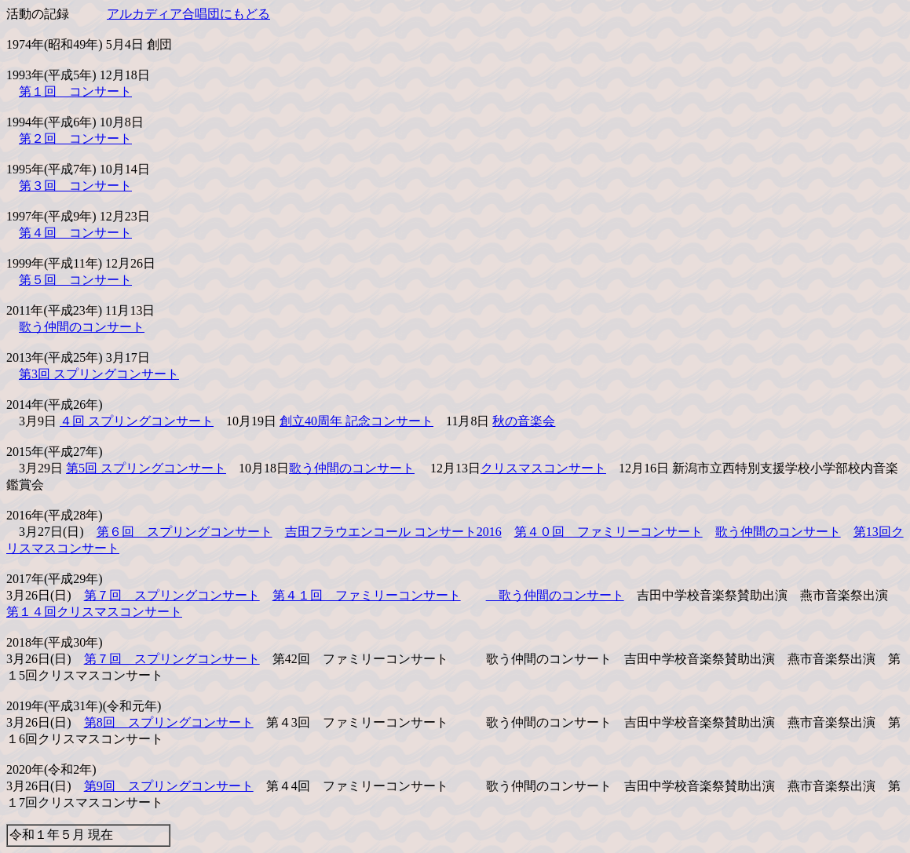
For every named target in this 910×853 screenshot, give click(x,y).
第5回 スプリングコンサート (146, 468)
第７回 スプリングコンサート (172, 595)
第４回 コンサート (75, 232)
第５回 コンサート (75, 279)
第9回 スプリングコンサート (169, 786)
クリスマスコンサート (543, 468)
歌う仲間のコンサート (81, 327)
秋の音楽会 (523, 421)
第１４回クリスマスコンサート (94, 611)
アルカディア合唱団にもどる (188, 13)
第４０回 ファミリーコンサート (608, 531)
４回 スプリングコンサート (137, 421)
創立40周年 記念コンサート (356, 421)
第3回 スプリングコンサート (99, 374)
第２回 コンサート (75, 138)
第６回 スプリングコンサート (184, 531)
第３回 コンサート (75, 185)
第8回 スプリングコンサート (169, 722)
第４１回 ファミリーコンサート (366, 595)
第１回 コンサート (75, 91)
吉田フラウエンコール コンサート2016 (393, 531)
